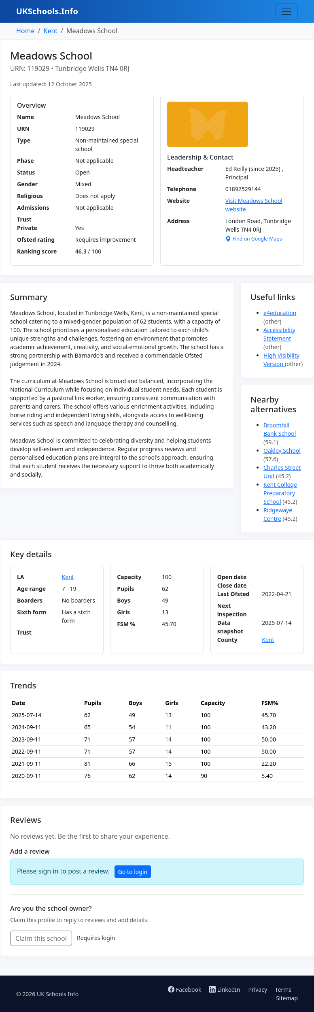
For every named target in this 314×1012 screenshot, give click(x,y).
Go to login (132, 872)
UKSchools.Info (47, 11)
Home (25, 30)
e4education (279, 313)
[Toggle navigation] (286, 11)
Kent (50, 30)
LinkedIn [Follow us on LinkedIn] (225, 989)
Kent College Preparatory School (280, 493)
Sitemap (287, 998)
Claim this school (41, 938)
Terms (283, 989)
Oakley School (282, 450)
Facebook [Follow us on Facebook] (185, 989)
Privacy (257, 989)
